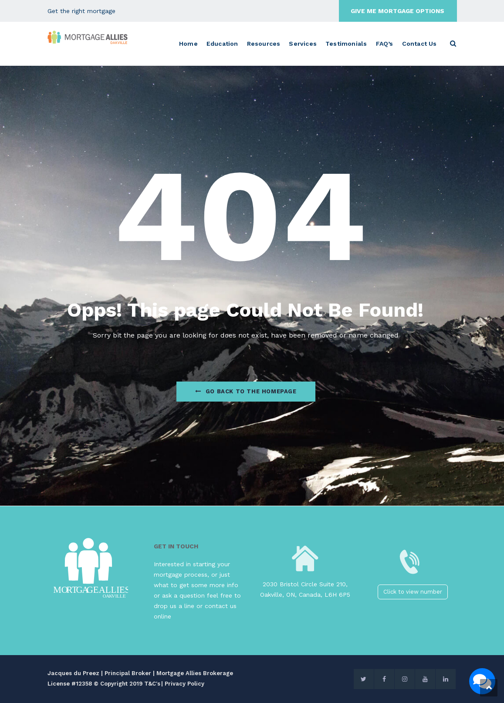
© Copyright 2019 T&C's (127, 683)
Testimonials (346, 43)
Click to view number (412, 591)
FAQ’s (384, 43)
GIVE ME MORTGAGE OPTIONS (397, 10)
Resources (264, 43)
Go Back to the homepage (245, 391)
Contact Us (419, 43)
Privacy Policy (184, 683)
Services (303, 43)
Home (188, 43)
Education (222, 43)
